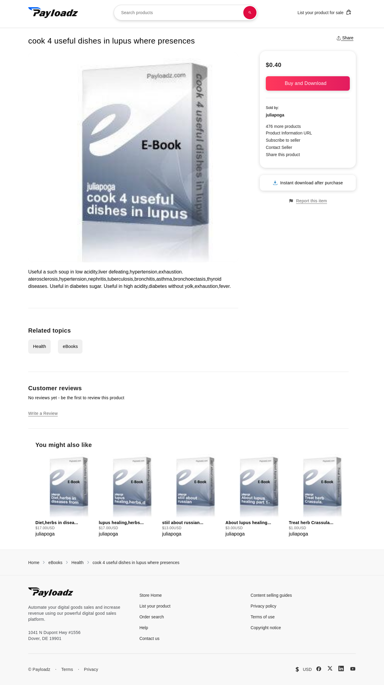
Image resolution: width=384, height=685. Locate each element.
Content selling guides (271, 595)
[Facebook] (319, 669)
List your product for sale (325, 12)
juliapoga (275, 115)
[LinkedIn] (341, 668)
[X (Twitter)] (330, 668)
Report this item (308, 201)
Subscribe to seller (283, 140)
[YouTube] (353, 669)
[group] (65, 496)
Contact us (150, 638)
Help (144, 627)
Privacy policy (263, 606)
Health (39, 346)
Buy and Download (308, 83)
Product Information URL (289, 133)
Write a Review (43, 413)
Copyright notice (265, 627)
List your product (155, 606)
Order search (152, 616)
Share (344, 37)
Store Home (151, 595)
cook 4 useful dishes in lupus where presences (136, 562)
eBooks (70, 346)
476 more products (283, 126)
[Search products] (249, 12)
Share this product (283, 154)
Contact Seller (279, 147)
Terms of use (262, 616)
